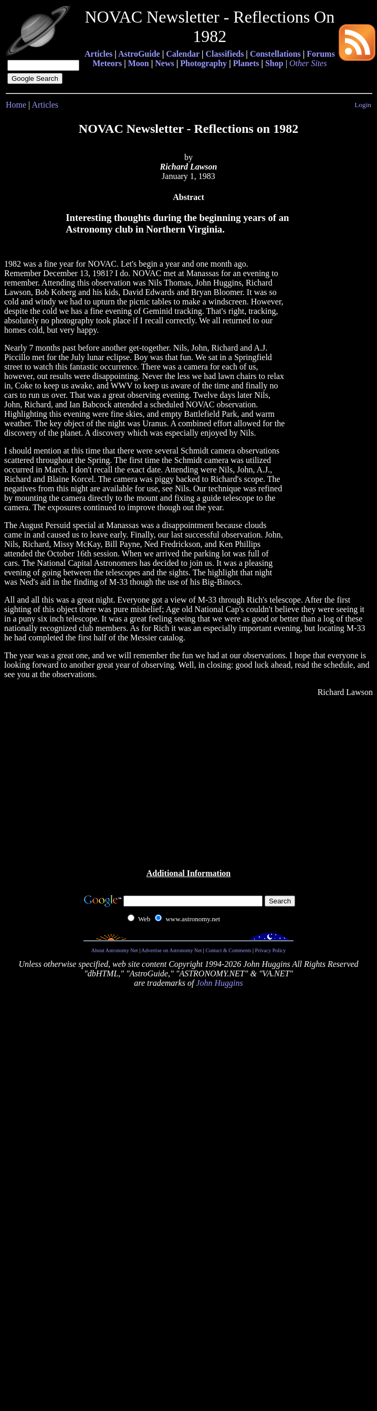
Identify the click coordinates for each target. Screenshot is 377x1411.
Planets (246, 63)
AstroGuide (139, 53)
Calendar (183, 53)
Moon (138, 63)
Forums (320, 53)
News (164, 63)
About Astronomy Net (114, 950)
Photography (203, 63)
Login (362, 105)
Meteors (107, 63)
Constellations (275, 53)
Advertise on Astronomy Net (171, 950)
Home (16, 104)
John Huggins (219, 982)
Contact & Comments (228, 950)
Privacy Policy (270, 950)
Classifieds (224, 53)
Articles (98, 53)
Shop (274, 63)
